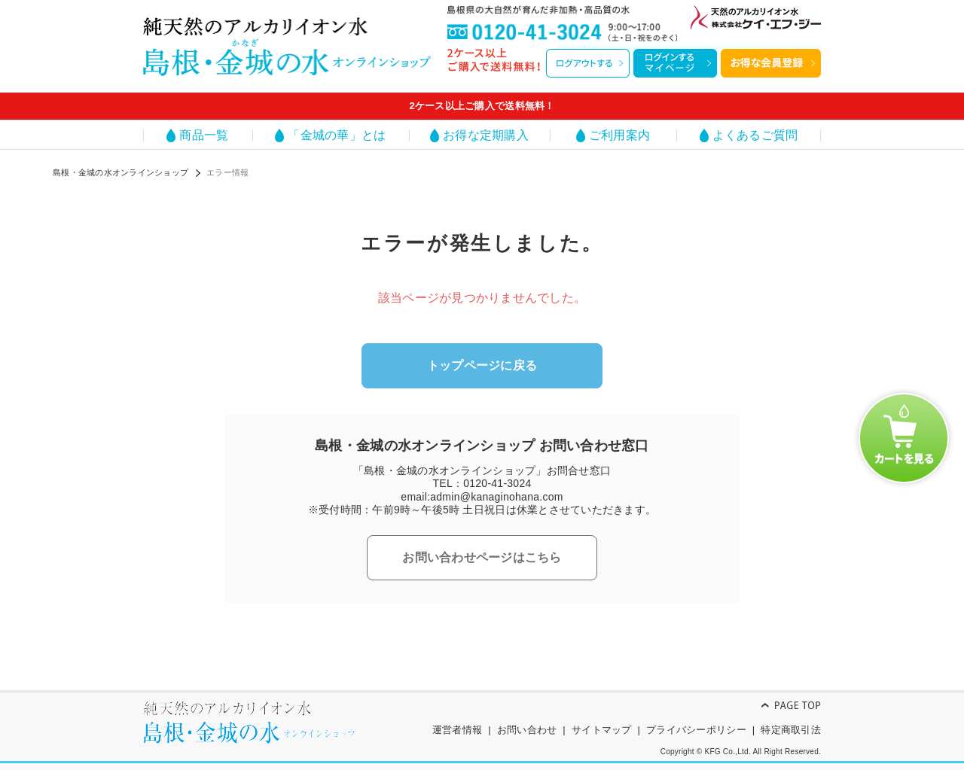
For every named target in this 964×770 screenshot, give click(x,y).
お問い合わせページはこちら (481, 557)
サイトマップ (602, 729)
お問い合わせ (527, 729)
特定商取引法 (791, 729)
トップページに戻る (482, 365)
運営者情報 (457, 729)
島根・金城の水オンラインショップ (120, 172)
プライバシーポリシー (696, 729)
